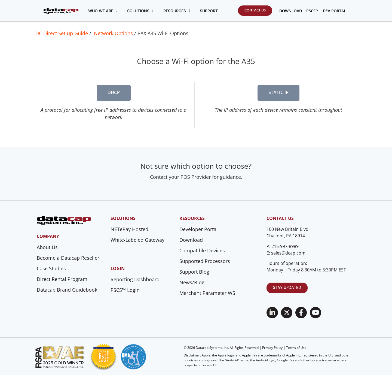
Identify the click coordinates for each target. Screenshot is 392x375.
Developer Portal (198, 229)
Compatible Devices (202, 250)
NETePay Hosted (129, 229)
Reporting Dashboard (135, 279)
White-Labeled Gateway (137, 240)
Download (191, 240)
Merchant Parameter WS (207, 293)
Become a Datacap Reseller (68, 258)
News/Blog (191, 282)
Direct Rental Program (62, 279)
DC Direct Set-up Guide (61, 33)
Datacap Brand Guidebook (67, 289)
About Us (47, 247)
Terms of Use (296, 347)
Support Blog (194, 271)
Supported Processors (204, 261)
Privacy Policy (272, 347)
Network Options (113, 33)
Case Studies (51, 268)
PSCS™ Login (125, 290)
